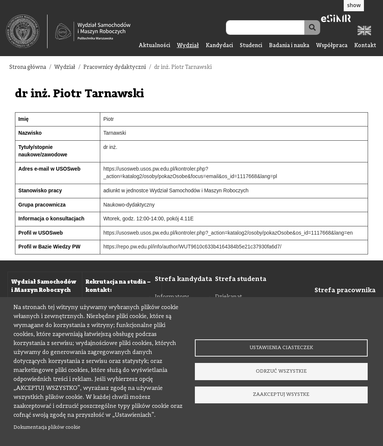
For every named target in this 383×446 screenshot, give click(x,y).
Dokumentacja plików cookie (46, 427)
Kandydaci (219, 46)
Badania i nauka (289, 46)
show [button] (354, 5)
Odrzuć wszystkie (281, 371)
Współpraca (331, 46)
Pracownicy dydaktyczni (114, 67)
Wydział (188, 46)
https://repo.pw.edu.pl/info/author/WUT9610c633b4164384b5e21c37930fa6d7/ (192, 247)
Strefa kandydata (183, 279)
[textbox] (27, 31)
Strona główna (27, 67)
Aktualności (154, 46)
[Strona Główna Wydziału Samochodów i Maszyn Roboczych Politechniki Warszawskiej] (93, 31)
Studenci (251, 46)
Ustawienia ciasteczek (281, 347)
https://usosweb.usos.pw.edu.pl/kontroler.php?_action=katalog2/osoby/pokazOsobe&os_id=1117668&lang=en (228, 233)
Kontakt (365, 46)
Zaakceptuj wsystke (281, 395)
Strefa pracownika (345, 290)
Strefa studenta (240, 279)
